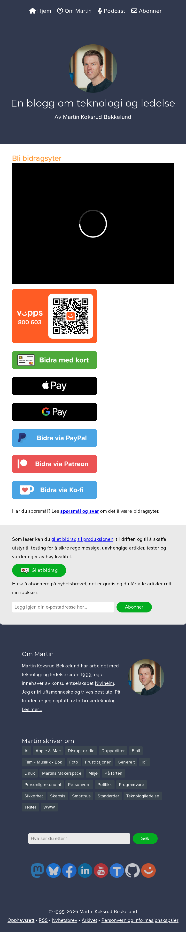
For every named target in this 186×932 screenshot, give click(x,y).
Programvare (131, 784)
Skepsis (57, 796)
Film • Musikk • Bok (43, 762)
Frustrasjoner (98, 762)
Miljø (93, 773)
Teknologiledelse (142, 796)
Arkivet (89, 920)
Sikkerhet (33, 796)
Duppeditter (113, 750)
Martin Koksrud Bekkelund (97, 117)
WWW (49, 807)
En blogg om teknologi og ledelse (93, 103)
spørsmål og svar (79, 511)
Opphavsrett (21, 920)
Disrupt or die (81, 750)
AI (26, 750)
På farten (113, 773)
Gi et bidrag (39, 570)
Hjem (40, 11)
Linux (29, 773)
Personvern (79, 784)
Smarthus (81, 796)
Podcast (111, 11)
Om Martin (74, 11)
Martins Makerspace (61, 773)
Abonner (146, 11)
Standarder (108, 796)
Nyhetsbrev (64, 920)
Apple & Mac (48, 750)
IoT (144, 762)
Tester (30, 807)
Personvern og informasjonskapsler (139, 920)
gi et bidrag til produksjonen (82, 539)
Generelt (126, 762)
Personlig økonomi (42, 784)
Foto (73, 762)
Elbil (136, 750)
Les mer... (32, 709)
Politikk (105, 784)
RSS (43, 920)
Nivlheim (104, 683)
